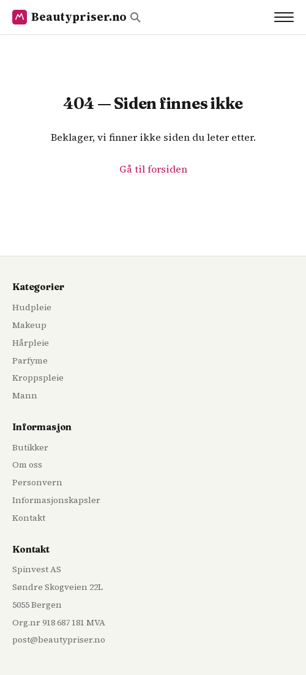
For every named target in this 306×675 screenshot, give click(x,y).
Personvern (37, 482)
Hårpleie (30, 343)
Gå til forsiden (153, 169)
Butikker (30, 447)
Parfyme (30, 360)
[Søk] (135, 17)
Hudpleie (31, 307)
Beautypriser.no (69, 16)
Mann (24, 395)
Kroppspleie (38, 377)
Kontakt (28, 518)
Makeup (29, 325)
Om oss (27, 464)
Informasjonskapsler (56, 500)
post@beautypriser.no (58, 639)
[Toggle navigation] (284, 17)
